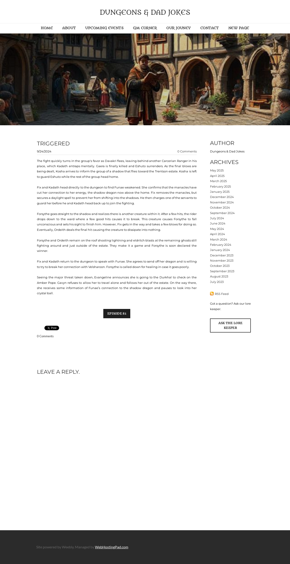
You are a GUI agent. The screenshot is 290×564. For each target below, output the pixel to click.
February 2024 (220, 244)
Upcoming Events (104, 28)
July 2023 (217, 282)
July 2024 (217, 218)
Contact (209, 28)
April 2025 (217, 176)
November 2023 (221, 260)
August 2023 (219, 276)
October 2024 (220, 207)
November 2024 (222, 202)
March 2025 (218, 181)
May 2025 (217, 170)
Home (47, 28)
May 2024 (217, 229)
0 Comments (187, 151)
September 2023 (222, 271)
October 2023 (220, 266)
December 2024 (222, 197)
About (69, 28)
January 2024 (220, 250)
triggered (53, 143)
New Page (238, 28)
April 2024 (217, 234)
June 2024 (217, 223)
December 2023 (221, 255)
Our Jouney (178, 28)
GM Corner (145, 28)
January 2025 (220, 191)
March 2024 (218, 239)
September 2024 (222, 213)
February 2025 (220, 186)
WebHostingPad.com (111, 547)
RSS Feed (222, 294)
